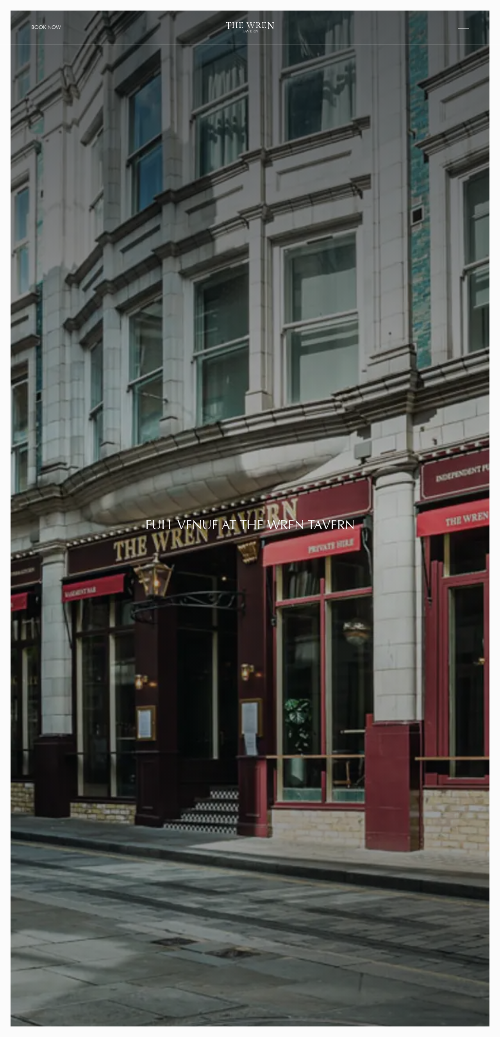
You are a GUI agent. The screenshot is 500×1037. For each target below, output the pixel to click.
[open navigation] (463, 27)
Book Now (46, 27)
